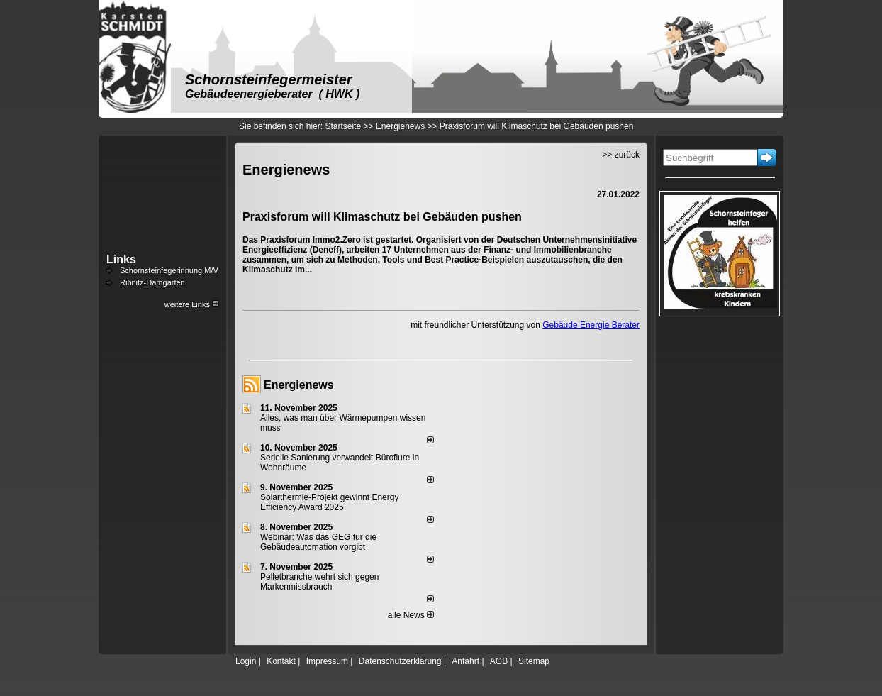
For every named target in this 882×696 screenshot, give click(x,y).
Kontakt (281, 661)
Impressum (327, 661)
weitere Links (191, 304)
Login (245, 661)
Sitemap (533, 661)
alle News (411, 615)
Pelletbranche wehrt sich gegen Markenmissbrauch (319, 582)
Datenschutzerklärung (400, 661)
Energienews (299, 385)
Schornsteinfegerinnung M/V (169, 270)
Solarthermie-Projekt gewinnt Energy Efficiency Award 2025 (329, 502)
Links (121, 259)
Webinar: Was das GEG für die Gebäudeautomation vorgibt (318, 542)
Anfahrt (465, 661)
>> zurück (621, 155)
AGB (499, 661)
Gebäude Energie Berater (591, 325)
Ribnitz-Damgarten (152, 282)
